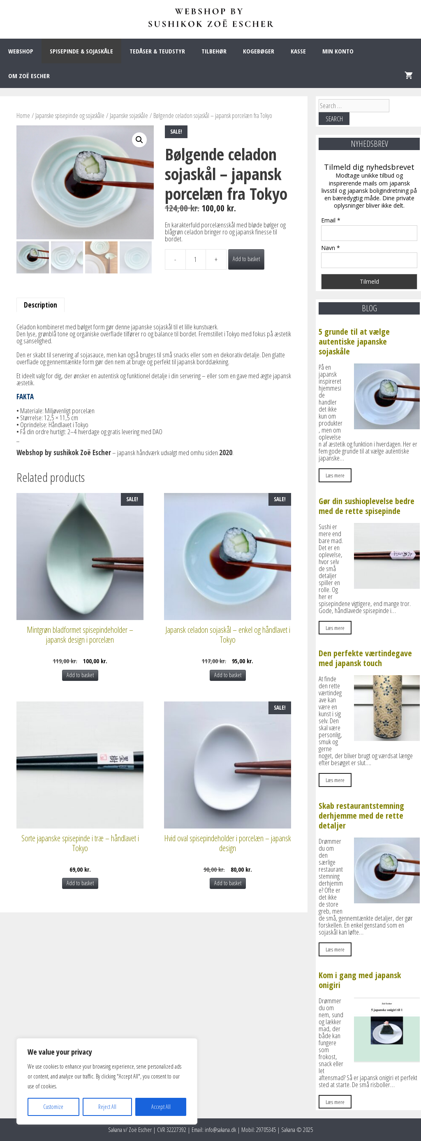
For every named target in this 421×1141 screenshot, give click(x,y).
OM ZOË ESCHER (29, 76)
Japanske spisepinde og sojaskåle (69, 115)
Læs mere (335, 475)
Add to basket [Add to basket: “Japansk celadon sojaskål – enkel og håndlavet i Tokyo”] (227, 675)
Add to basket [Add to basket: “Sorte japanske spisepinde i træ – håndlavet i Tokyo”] (80, 883)
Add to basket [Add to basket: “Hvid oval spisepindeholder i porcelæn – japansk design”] (227, 883)
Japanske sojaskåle (129, 115)
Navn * (330, 248)
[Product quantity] (195, 259)
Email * (330, 220)
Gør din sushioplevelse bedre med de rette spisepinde (366, 505)
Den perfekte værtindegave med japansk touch (365, 658)
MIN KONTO (338, 51)
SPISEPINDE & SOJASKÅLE (81, 51)
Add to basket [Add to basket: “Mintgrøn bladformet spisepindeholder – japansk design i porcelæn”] (80, 675)
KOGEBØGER (258, 51)
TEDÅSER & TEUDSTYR (157, 51)
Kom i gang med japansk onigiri (360, 980)
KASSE (298, 51)
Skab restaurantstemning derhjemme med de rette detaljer (361, 815)
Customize (53, 1107)
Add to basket (246, 259)
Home (23, 115)
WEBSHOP (20, 51)
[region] (106, 1081)
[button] (139, 139)
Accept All (161, 1107)
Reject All (107, 1107)
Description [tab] (40, 305)
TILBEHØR (214, 51)
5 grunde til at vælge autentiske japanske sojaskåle (354, 341)
